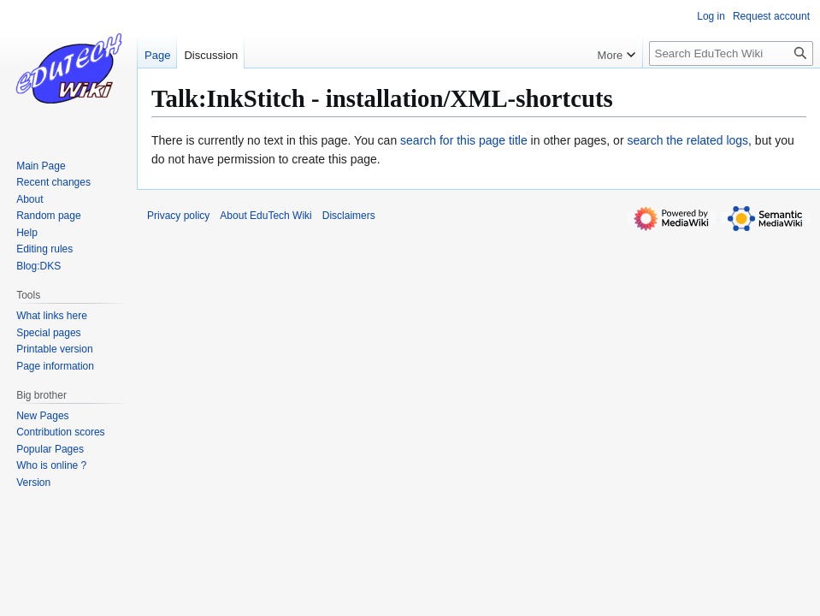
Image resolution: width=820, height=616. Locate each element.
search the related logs (687, 140)
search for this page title (464, 140)
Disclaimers (348, 216)
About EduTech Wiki (265, 216)
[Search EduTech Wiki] (731, 53)
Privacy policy (178, 216)
